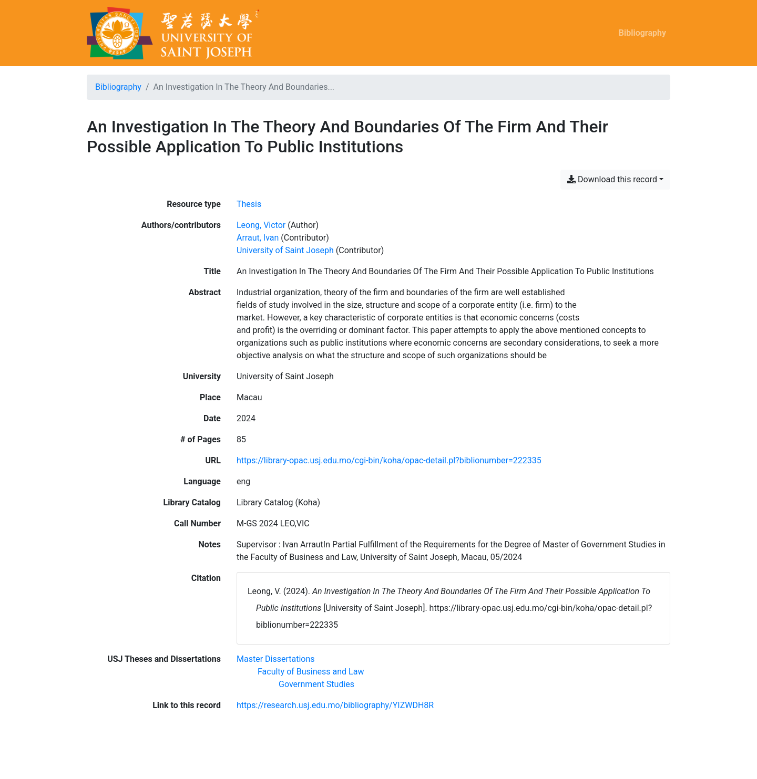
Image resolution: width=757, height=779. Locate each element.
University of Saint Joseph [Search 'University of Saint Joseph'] (285, 250)
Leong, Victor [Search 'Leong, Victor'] (261, 225)
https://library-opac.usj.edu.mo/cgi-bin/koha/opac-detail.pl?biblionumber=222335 (389, 460)
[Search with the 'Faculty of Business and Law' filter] (311, 672)
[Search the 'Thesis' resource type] (249, 204)
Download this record (612, 179)
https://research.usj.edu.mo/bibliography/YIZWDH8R (335, 705)
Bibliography (642, 33)
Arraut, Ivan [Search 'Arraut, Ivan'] (258, 238)
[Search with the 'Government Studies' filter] (316, 684)
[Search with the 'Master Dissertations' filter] (276, 659)
